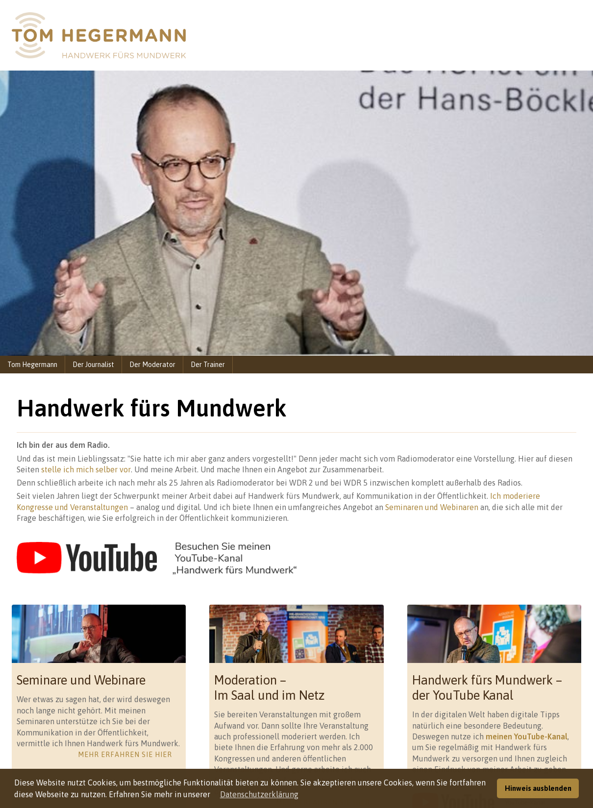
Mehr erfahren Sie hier (125, 755)
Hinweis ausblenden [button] (538, 788)
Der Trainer (208, 364)
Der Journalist (93, 364)
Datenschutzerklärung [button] (259, 794)
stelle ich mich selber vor (86, 469)
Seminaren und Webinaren (431, 507)
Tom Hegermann (32, 364)
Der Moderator (152, 364)
